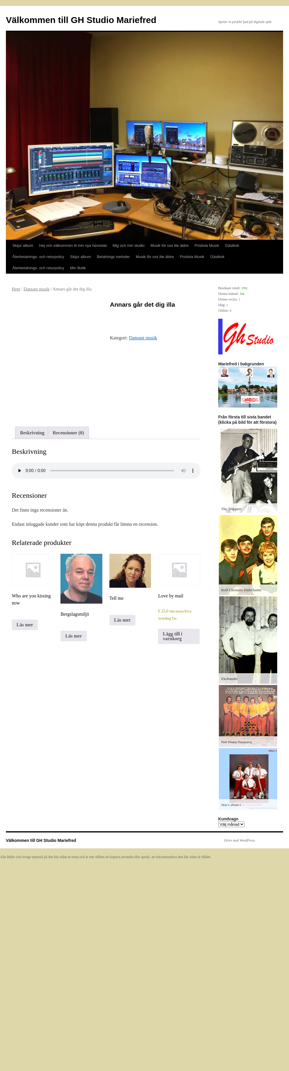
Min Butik (78, 268)
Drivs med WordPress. (240, 840)
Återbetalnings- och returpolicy (38, 256)
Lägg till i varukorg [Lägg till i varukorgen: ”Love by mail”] (172, 636)
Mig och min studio (128, 245)
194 (242, 293)
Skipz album (22, 245)
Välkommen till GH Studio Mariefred (81, 20)
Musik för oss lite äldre (169, 245)
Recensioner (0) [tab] (68, 432)
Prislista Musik (207, 245)
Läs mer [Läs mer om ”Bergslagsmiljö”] (73, 635)
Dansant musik (37, 289)
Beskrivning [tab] (32, 432)
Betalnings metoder (113, 256)
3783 (244, 288)
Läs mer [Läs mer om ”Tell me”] (122, 619)
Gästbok (232, 245)
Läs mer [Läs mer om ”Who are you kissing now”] (25, 624)
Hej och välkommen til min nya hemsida (73, 245)
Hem (16, 289)
